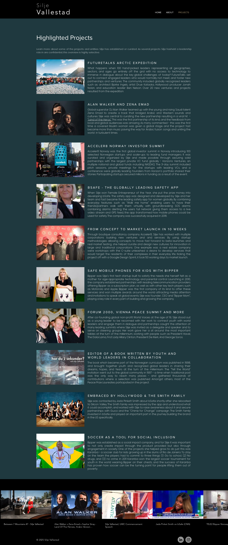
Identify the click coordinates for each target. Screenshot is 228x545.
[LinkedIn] (181, 540)
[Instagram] (188, 540)
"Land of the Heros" (99, 119)
